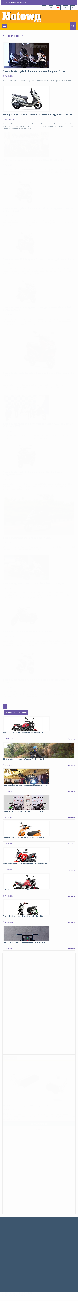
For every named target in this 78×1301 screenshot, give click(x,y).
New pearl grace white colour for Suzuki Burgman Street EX (37, 114)
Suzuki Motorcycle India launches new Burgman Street (35, 71)
